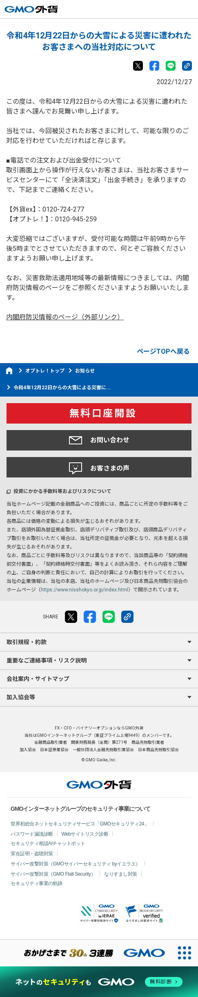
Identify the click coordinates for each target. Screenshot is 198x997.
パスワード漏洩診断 (32, 834)
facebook (154, 66)
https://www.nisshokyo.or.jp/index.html (84, 590)
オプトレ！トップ (45, 371)
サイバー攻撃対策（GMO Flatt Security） (53, 874)
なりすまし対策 (120, 874)
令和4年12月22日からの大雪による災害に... (62, 387)
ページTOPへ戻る (163, 351)
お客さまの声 (99, 468)
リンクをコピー (187, 66)
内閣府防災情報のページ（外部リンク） (65, 317)
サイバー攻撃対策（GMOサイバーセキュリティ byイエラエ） (75, 864)
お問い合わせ (99, 440)
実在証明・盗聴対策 (32, 853)
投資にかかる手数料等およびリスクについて (62, 491)
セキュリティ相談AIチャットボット (48, 843)
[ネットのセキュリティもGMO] (99, 981)
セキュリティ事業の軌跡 (36, 883)
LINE (171, 66)
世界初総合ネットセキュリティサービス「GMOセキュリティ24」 (80, 824)
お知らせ (85, 371)
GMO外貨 (99, 784)
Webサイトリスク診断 (85, 834)
